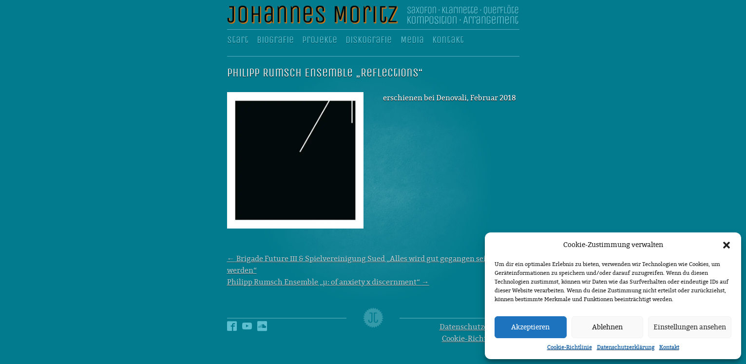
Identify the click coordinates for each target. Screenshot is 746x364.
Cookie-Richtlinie (569, 347)
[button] (726, 245)
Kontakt (669, 347)
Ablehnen (607, 327)
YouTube (247, 321)
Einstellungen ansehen (689, 327)
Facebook (231, 321)
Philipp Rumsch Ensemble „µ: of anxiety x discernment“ (328, 282)
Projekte (319, 40)
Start (238, 40)
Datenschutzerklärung (625, 347)
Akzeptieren (530, 327)
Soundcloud (262, 321)
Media (412, 40)
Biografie (275, 40)
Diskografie (368, 40)
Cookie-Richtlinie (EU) (480, 338)
